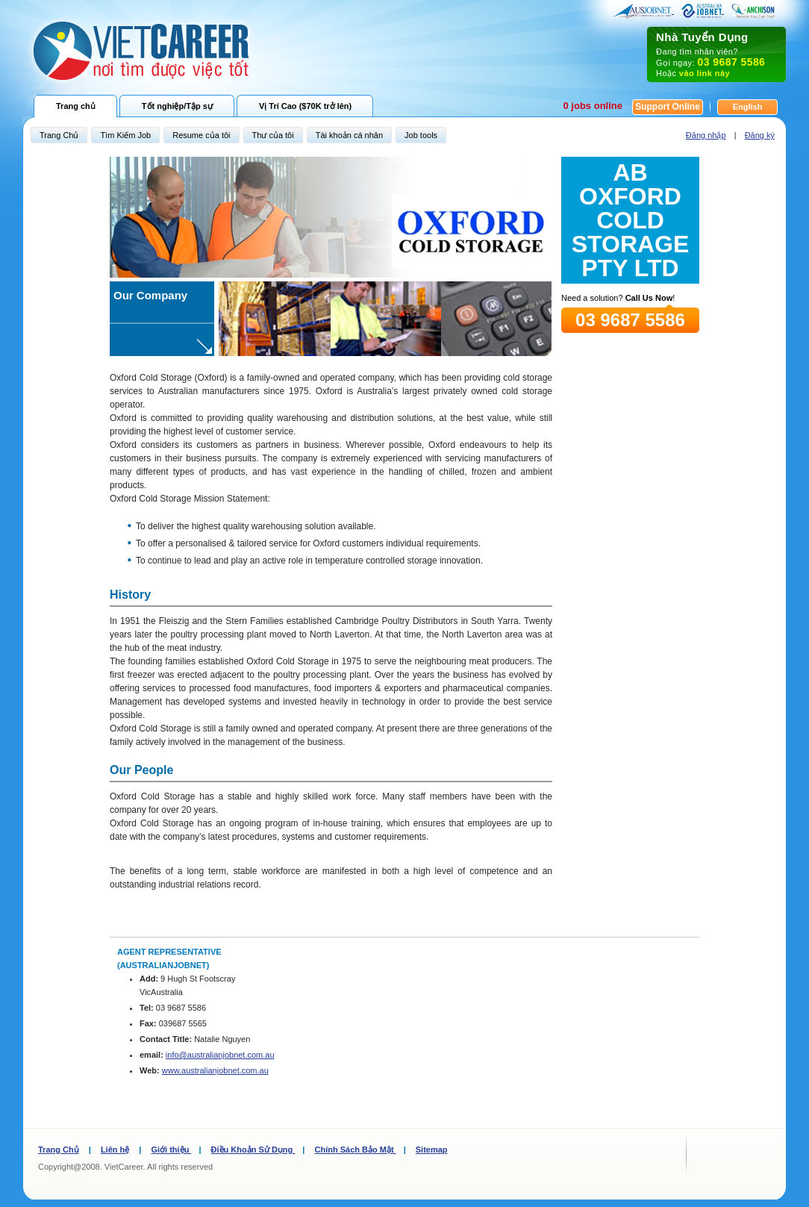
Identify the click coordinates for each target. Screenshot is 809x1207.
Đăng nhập (706, 135)
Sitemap (432, 1149)
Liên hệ (115, 1149)
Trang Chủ (58, 1149)
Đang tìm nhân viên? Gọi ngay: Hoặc (716, 54)
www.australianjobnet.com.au (215, 1070)
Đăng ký (760, 135)
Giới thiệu (171, 1149)
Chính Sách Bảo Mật (355, 1149)
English (748, 106)
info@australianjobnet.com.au (220, 1054)
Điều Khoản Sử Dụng (253, 1149)
